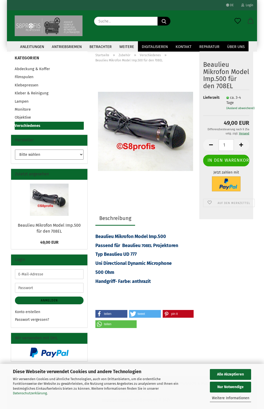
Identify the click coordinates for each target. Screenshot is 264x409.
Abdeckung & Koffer (32, 69)
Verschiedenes (27, 125)
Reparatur (209, 46)
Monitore (23, 109)
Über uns (236, 46)
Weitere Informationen (230, 398)
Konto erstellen (27, 312)
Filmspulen (24, 77)
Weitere (126, 46)
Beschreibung (115, 218)
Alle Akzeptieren (230, 374)
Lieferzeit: (211, 97)
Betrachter (100, 46)
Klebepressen (26, 85)
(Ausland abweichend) (240, 108)
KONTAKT (184, 46)
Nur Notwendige (230, 387)
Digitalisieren (155, 46)
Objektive (23, 117)
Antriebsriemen (67, 46)
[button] (250, 21)
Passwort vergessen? (32, 319)
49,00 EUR (49, 242)
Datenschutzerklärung (30, 393)
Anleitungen (32, 46)
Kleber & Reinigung (31, 93)
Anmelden (49, 300)
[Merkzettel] (237, 21)
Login (247, 5)
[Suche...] (164, 21)
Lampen (22, 101)
